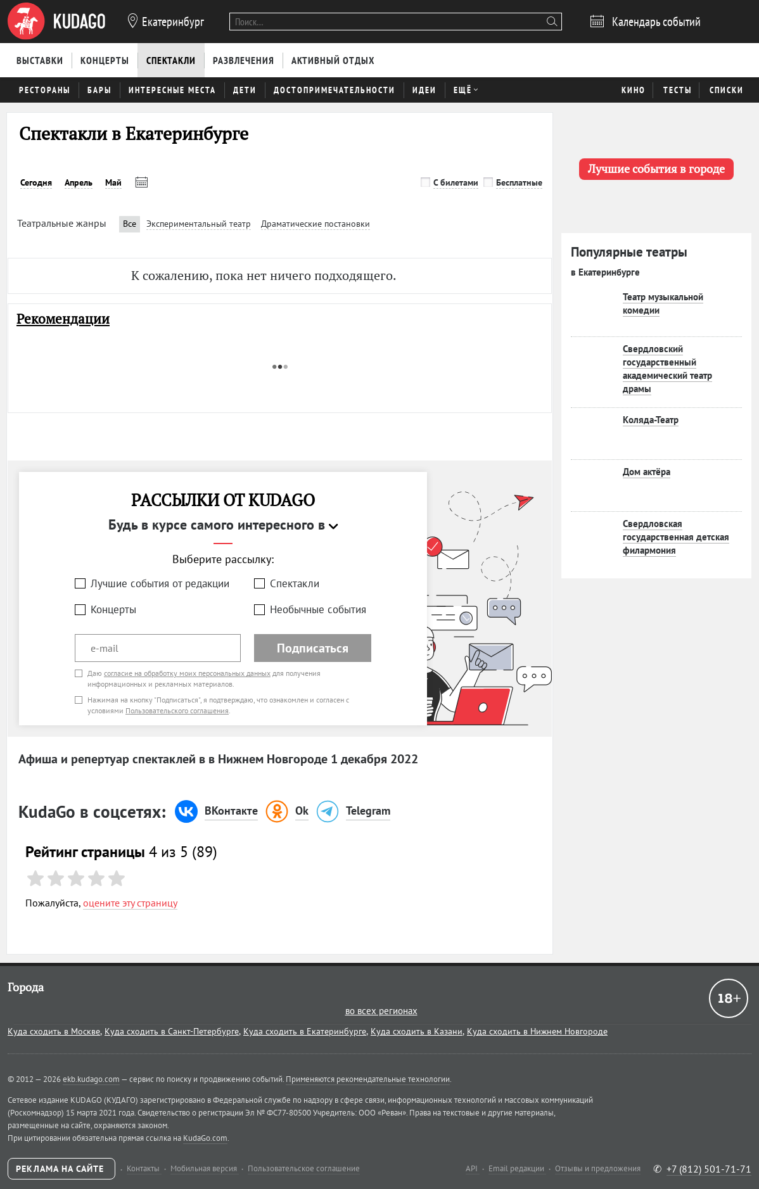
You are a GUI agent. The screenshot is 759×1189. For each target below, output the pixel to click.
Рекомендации (63, 318)
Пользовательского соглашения (177, 710)
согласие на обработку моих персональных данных (187, 673)
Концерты (113, 609)
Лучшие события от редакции (160, 583)
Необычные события (318, 609)
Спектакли (294, 583)
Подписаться (312, 648)
